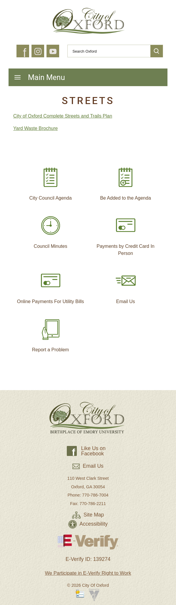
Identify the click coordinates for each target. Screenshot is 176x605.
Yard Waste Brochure (35, 128)
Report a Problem (50, 333)
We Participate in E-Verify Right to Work (88, 573)
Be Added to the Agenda (125, 181)
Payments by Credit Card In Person (126, 233)
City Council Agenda (50, 181)
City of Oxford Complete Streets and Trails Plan (62, 115)
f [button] (24, 52)
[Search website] (106, 51)
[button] (156, 51)
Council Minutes (50, 229)
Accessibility (88, 524)
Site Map (88, 515)
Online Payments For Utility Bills (50, 285)
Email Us (125, 285)
